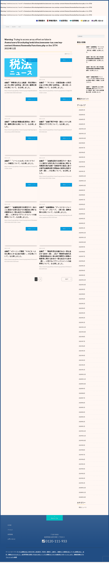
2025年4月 (82, 162)
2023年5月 (82, 266)
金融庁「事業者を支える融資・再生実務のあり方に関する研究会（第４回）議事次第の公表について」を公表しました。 (20, 85)
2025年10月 (82, 138)
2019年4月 (82, 469)
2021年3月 (82, 360)
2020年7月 (82, 398)
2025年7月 (82, 147)
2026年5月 (82, 110)
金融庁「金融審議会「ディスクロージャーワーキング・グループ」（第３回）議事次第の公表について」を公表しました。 (55, 209)
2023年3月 (82, 275)
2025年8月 (82, 143)
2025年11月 (82, 133)
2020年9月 (82, 388)
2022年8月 (82, 294)
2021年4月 (82, 355)
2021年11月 (82, 327)
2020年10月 (82, 384)
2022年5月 (82, 303)
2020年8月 (82, 393)
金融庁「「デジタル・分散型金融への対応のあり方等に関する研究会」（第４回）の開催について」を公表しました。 (55, 85)
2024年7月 (82, 199)
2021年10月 (82, 332)
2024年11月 (82, 181)
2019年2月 (82, 478)
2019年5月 (82, 464)
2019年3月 (82, 473)
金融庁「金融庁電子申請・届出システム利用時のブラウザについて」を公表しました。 (55, 124)
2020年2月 (82, 421)
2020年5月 (82, 407)
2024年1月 (82, 228)
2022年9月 (82, 289)
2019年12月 (82, 431)
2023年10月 (82, 242)
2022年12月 (82, 280)
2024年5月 (82, 209)
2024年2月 (82, 223)
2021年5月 (82, 351)
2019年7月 (82, 454)
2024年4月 (82, 214)
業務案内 (40, 21)
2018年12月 (82, 487)
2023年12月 (82, 232)
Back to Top (54, 518)
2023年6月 (82, 261)
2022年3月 (82, 313)
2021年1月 (82, 369)
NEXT (66, 279)
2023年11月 (82, 237)
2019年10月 (82, 440)
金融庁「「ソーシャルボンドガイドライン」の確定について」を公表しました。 (19, 162)
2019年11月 (82, 436)
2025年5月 (82, 157)
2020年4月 (82, 412)
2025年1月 (82, 171)
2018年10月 (82, 497)
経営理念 (63, 21)
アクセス (10, 529)
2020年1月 (82, 426)
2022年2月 (82, 317)
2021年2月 (82, 365)
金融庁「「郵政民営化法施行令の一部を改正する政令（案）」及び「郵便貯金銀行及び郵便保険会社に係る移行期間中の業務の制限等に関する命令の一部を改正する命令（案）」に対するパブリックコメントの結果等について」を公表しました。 (55, 257)
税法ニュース (32, 60)
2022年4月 (82, 308)
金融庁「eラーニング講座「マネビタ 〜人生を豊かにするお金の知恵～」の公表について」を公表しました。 (20, 253)
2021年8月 (82, 336)
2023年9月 (82, 247)
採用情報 (74, 21)
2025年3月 (82, 166)
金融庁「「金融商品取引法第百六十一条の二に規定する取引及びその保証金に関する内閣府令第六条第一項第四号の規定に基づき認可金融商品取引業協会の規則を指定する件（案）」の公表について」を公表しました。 (55, 167)
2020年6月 (82, 402)
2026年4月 (82, 114)
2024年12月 (82, 176)
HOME (9, 525)
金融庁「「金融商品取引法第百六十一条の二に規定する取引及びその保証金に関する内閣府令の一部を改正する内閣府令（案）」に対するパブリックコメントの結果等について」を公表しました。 (20, 212)
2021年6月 (82, 346)
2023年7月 (82, 256)
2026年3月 (82, 119)
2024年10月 (82, 185)
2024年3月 (82, 218)
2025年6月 (82, 152)
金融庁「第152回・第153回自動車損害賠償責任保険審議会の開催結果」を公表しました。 (95, 68)
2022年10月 (82, 284)
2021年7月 (82, 341)
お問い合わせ (97, 21)
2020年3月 (82, 417)
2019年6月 (82, 459)
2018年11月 (82, 492)
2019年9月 (82, 445)
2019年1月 (82, 483)
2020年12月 (82, 374)
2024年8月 (82, 195)
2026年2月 (82, 124)
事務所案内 (52, 21)
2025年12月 (82, 129)
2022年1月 (82, 322)
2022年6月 (82, 299)
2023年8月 (82, 251)
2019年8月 (82, 450)
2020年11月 (82, 379)
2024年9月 (82, 190)
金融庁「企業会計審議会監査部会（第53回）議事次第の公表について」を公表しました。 (20, 124)
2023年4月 (82, 270)
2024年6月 (82, 204)
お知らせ (85, 21)
